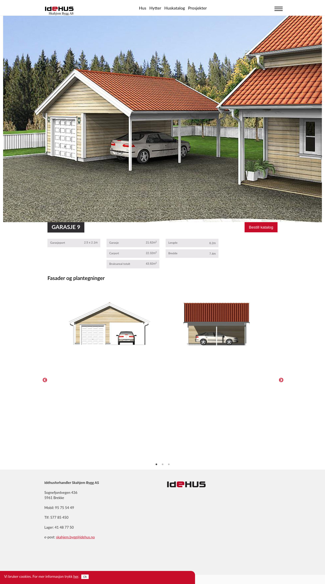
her (75, 576)
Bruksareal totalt (119, 263)
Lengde (172, 242)
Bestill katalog (261, 227)
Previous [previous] (44, 380)
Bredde (172, 253)
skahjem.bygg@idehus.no (75, 537)
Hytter (155, 7)
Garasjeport (57, 242)
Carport (114, 253)
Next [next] (281, 380)
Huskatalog (174, 7)
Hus (142, 7)
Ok (85, 576)
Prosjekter (197, 7)
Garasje (114, 242)
